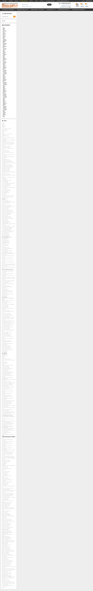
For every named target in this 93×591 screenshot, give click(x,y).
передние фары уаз (6, 371)
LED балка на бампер (6, 146)
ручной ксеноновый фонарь (8, 386)
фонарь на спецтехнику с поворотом (7, 578)
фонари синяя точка (6, 563)
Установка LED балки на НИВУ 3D (8, 487)
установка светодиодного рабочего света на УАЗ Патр (8, 494)
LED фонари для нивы (6, 180)
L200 (3, 132)
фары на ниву (5, 542)
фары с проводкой (6, 549)
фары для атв (5, 512)
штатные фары (5, 584)
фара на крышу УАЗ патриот (8, 507)
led (2, 136)
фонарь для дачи (5, 565)
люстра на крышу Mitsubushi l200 (8, 331)
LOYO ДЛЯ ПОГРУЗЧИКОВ (8, 10)
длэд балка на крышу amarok (8, 230)
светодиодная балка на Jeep (8, 400)
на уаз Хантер (5, 355)
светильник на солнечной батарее (7, 391)
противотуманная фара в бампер (7, 376)
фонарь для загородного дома (8, 569)
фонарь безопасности (6, 564)
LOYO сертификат (6, 189)
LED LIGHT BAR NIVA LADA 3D (8, 137)
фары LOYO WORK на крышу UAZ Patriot (8, 516)
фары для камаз (5, 526)
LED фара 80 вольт (6, 159)
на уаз (3, 354)
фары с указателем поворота (8, 551)
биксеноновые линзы (6, 216)
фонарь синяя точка (6, 581)
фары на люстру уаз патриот (8, 541)
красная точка (5, 307)
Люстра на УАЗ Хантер (7, 334)
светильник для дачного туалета (7, 389)
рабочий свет (5, 378)
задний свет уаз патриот (7, 291)
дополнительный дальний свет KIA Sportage (8, 265)
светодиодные (5, 431)
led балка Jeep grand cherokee (8, 143)
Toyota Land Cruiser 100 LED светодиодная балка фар (8, 196)
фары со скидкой (5, 552)
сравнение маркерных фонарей (7, 469)
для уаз (3, 246)
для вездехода (5, 236)
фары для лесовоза (6, 528)
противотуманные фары (7, 377)
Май (4, 63)
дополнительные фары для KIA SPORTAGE (8, 254)
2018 (4, 55)
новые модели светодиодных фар (8, 361)
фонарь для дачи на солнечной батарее (8, 567)
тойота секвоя (5, 472)
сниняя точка (5, 467)
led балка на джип (6, 147)
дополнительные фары (7, 252)
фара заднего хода (6, 504)
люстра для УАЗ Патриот (7, 326)
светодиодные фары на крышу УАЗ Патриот (8, 450)
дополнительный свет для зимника (7, 276)
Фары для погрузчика (6, 531)
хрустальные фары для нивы (8, 582)
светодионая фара (6, 460)
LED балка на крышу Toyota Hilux (7, 149)
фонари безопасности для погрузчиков (7, 558)
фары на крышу (5, 539)
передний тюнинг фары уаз (8, 372)
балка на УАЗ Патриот (6, 214)
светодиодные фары (28, 6)
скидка (3, 464)
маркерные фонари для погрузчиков (7, 344)
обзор (3, 364)
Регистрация (89, 0)
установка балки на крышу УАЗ (8, 490)
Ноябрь (4, 39)
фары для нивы (5, 529)
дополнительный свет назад (8, 280)
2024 (4, 29)
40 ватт (3, 125)
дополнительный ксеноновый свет (8, 268)
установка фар (5, 499)
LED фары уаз (5, 179)
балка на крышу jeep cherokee (8, 212)
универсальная (5, 483)
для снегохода (5, 245)
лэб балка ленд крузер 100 (7, 315)
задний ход (4, 292)
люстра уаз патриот (6, 335)
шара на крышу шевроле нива (8, 583)
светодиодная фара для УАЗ (8, 428)
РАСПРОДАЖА (5, 385)
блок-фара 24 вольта (6, 217)
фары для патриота (6, 530)
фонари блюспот (5, 559)
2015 (4, 81)
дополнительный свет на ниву (8, 277)
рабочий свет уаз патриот (7, 384)
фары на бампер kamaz (7, 537)
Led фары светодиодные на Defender (8, 178)
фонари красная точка (7, 562)
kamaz (3, 131)
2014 (4, 92)
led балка (4, 141)
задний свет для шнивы (7, 290)
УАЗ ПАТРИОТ (5, 477)
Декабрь (5, 43)
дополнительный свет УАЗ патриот (7, 284)
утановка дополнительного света (8, 501)
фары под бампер (6, 546)
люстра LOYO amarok (6, 323)
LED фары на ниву (6, 168)
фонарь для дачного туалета (8, 568)
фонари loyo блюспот (6, 554)
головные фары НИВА (6, 228)
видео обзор (4, 219)
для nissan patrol (5, 235)
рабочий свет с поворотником (8, 382)
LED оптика (4, 155)
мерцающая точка (6, 346)
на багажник (4, 351)
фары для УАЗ (5, 533)
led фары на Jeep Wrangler (7, 165)
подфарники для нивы (7, 373)
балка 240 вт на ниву (6, 205)
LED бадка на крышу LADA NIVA (8, 140)
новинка (4, 357)
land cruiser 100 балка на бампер (7, 134)
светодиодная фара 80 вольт (8, 423)
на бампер (4, 352)
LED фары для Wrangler (7, 164)
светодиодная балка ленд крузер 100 (7, 399)
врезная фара (5, 220)
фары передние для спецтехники (6, 545)
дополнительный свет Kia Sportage (7, 272)
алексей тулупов (5, 203)
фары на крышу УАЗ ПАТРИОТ (8, 540)
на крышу (4, 353)
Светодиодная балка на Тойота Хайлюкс (7, 410)
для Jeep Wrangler (6, 234)
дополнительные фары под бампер (8, 262)
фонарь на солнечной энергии (8, 576)
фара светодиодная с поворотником (6, 511)
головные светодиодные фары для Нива (8, 224)
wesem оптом (5, 199)
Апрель (4, 34)
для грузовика (5, 238)
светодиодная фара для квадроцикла (7, 427)
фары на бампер (5, 536)
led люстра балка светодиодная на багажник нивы (8, 152)
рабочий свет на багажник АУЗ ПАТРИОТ (8, 380)
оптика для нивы (5, 366)
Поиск (49, 4)
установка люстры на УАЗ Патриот (7, 492)
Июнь (4, 51)
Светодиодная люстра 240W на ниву (8, 417)
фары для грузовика (6, 524)
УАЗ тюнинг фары (6, 478)
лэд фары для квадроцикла (8, 320)
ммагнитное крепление (7, 347)
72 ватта (4, 126)
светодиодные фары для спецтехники (7, 442)
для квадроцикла (6, 242)
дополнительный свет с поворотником (7, 282)
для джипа (4, 239)
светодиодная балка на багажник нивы (7, 404)
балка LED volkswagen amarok (8, 206)
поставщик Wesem (6, 374)
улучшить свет (5, 482)
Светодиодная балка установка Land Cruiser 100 (7, 414)
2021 (4, 38)
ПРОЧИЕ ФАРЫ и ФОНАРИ (79, 10)
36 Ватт (3, 124)
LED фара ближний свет (7, 160)
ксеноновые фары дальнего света (8, 312)
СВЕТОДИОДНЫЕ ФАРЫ (64, 10)
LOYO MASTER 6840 (6, 185)
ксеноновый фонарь (6, 313)
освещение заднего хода (7, 368)
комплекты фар (5, 306)
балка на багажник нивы (7, 210)
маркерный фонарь (6, 345)
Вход (83, 0)
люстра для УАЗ (5, 325)
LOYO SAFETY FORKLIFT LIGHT (8, 187)
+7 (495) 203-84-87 (66, 3)
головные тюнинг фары (7, 227)
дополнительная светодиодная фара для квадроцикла (7, 248)
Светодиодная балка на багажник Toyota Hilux (7, 402)
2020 (4, 42)
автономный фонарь (6, 200)
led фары (4, 163)
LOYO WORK (4, 188)
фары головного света (7, 519)
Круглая (3, 309)
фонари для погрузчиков (7, 561)
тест (3, 470)
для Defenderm (5, 232)
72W (3, 127)
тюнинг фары (5, 474)
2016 (4, 69)
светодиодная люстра (7, 415)
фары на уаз (4, 543)
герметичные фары (6, 221)
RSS (3, 20)
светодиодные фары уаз (7, 452)
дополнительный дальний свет (8, 263)
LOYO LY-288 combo (6, 184)
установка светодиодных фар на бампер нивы (8, 498)
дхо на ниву (4, 288)
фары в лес (4, 518)
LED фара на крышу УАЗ (7, 161)
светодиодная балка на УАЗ (8, 411)
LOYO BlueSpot (5, 181)
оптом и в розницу (6, 367)
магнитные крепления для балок (7, 339)
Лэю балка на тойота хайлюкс (8, 322)
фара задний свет (6, 505)
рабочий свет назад (6, 381)
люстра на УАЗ (5, 333)
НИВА (3, 356)
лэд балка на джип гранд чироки (7, 319)
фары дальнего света (6, 520)
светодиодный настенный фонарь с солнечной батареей (8, 457)
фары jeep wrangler (6, 513)
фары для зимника (6, 525)
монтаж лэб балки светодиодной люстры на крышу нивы (7, 349)
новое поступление (6, 359)
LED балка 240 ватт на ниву (8, 142)
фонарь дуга (4, 571)
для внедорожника (6, 237)
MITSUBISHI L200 (5, 192)
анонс (3, 204)
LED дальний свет (6, 150)
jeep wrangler (5, 130)
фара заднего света (6, 503)
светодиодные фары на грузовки (7, 444)
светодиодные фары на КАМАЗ (7, 446)
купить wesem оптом (6, 314)
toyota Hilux (4, 194)
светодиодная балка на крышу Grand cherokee (8, 406)
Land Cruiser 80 (5, 135)
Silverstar (4, 193)
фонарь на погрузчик (6, 575)
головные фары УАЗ (6, 229)
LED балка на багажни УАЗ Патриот (7, 145)
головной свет (5, 222)
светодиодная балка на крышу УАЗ (8, 408)
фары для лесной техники (7, 527)
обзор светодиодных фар (7, 365)
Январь (4, 41)
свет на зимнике (5, 387)
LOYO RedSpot (5, 186)
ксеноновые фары (6, 310)
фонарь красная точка (7, 573)
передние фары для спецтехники (6, 370)
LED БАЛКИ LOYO (51, 10)
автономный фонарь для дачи (8, 202)
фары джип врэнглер (6, 523)
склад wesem (5, 466)
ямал (3, 587)
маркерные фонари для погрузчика (7, 342)
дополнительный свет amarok (8, 270)
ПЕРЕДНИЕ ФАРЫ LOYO (23, 10)
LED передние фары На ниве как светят (8, 157)
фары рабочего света (6, 548)
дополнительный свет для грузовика (7, 274)
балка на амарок (5, 209)
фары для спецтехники (7, 532)
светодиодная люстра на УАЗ (8, 420)
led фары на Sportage (6, 167)
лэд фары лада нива (6, 321)
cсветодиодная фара (6, 128)
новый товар (4, 363)
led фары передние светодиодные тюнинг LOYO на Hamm (8, 172)
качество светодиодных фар (8, 304)
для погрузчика (5, 244)
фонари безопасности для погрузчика (7, 556)
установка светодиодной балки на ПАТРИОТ (7, 496)
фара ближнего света (7, 502)
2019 (4, 47)
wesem (4, 198)
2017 (4, 60)
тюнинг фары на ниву (6, 475)
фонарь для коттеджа (6, 570)
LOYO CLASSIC (5, 182)
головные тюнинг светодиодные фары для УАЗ (8, 226)
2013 (4, 105)
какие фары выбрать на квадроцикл (7, 303)
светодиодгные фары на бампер (7, 394)
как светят (4, 297)
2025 (4, 27)
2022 (4, 35)
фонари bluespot (5, 553)
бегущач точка (5, 215)
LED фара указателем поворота (8, 162)
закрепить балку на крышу (7, 293)
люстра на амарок (6, 329)
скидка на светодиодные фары (8, 465)
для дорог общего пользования (6, 241)
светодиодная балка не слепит (8, 412)
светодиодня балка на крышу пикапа (8, 459)
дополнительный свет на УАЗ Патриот (8, 279)
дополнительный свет (7, 269)
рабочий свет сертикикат (7, 383)
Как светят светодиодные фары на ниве (7, 301)
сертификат (4, 463)
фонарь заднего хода (6, 572)
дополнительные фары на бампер (7, 258)
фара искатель (5, 506)
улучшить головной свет (7, 481)
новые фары (4, 362)
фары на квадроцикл (6, 538)
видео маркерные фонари (7, 218)
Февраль (5, 40)
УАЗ (3, 476)
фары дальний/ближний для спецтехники (8, 522)
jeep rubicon (4, 129)
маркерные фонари (6, 340)
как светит (4, 296)
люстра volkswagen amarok (8, 324)
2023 (4, 31)
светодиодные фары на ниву (8, 451)
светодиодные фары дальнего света (8, 438)
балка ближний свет (6, 207)
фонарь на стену (5, 580)
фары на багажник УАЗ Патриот (7, 535)
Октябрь (4, 30)
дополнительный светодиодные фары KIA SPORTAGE (7, 286)
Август (4, 33)
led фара (4, 158)
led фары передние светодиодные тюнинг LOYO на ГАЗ (8, 175)
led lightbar (4, 139)
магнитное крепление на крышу (7, 337)
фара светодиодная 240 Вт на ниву (8, 509)
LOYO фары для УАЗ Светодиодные (6, 191)
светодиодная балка (6, 395)
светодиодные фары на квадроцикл (7, 448)
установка (4, 485)
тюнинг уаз (4, 473)
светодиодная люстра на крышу (7, 419)
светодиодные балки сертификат (6, 433)
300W (3, 123)
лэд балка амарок (6, 316)
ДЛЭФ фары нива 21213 (7, 231)
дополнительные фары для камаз (8, 256)
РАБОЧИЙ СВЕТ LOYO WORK (38, 10)
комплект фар (5, 305)
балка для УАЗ (5, 208)
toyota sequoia (5, 197)
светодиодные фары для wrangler (7, 440)
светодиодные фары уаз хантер (7, 454)
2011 (4, 115)
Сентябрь (5, 73)
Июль (4, 50)
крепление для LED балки (7, 308)
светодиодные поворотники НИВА (8, 435)
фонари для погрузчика (7, 560)
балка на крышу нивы (6, 213)
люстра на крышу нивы (7, 332)
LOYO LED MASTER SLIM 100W (8, 183)
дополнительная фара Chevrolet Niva (7, 251)
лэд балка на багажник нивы (8, 317)
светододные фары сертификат (6, 462)
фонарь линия (5, 574)
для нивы (4, 243)
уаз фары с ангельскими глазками (7, 480)
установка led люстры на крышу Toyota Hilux (7, 489)
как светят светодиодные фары (8, 299)
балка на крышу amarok (7, 211)
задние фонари (5, 289)
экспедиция (4, 586)
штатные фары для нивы (7, 585)
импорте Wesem (5, 294)
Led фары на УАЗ (5, 169)
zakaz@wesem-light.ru (66, 5)
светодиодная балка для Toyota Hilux (7, 397)
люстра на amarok (6, 328)
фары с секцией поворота (7, 550)
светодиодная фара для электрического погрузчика (8, 430)
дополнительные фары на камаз (7, 260)
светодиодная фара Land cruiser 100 (7, 425)
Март (4, 28)
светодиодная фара (6, 422)
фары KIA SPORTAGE (6, 514)
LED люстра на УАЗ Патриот (8, 154)
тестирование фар (6, 471)
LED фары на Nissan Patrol (7, 166)
